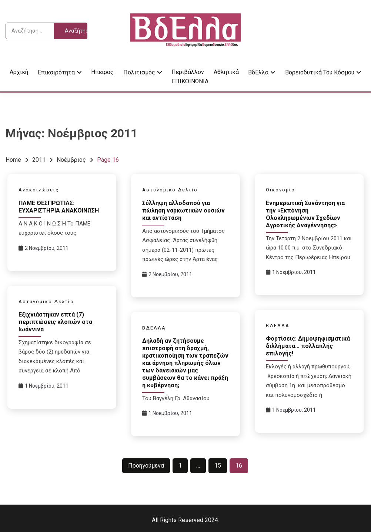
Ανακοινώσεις (39, 190)
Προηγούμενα (146, 465)
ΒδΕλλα (258, 72)
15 (217, 465)
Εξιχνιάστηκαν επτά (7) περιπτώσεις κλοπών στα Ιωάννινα (55, 322)
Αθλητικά (226, 72)
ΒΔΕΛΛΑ (278, 325)
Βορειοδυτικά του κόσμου (319, 72)
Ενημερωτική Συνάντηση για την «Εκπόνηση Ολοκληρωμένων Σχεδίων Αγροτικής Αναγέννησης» (305, 214)
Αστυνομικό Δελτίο (170, 190)
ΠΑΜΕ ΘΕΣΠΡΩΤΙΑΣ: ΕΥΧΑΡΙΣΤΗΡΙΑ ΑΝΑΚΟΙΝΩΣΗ (59, 207)
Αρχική (19, 72)
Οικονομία (280, 190)
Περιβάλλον (187, 72)
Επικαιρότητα (56, 72)
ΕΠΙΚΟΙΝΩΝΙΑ (190, 81)
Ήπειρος (102, 72)
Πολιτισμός (139, 72)
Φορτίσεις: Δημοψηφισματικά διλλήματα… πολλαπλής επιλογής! (308, 346)
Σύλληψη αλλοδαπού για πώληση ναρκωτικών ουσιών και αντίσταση (183, 210)
